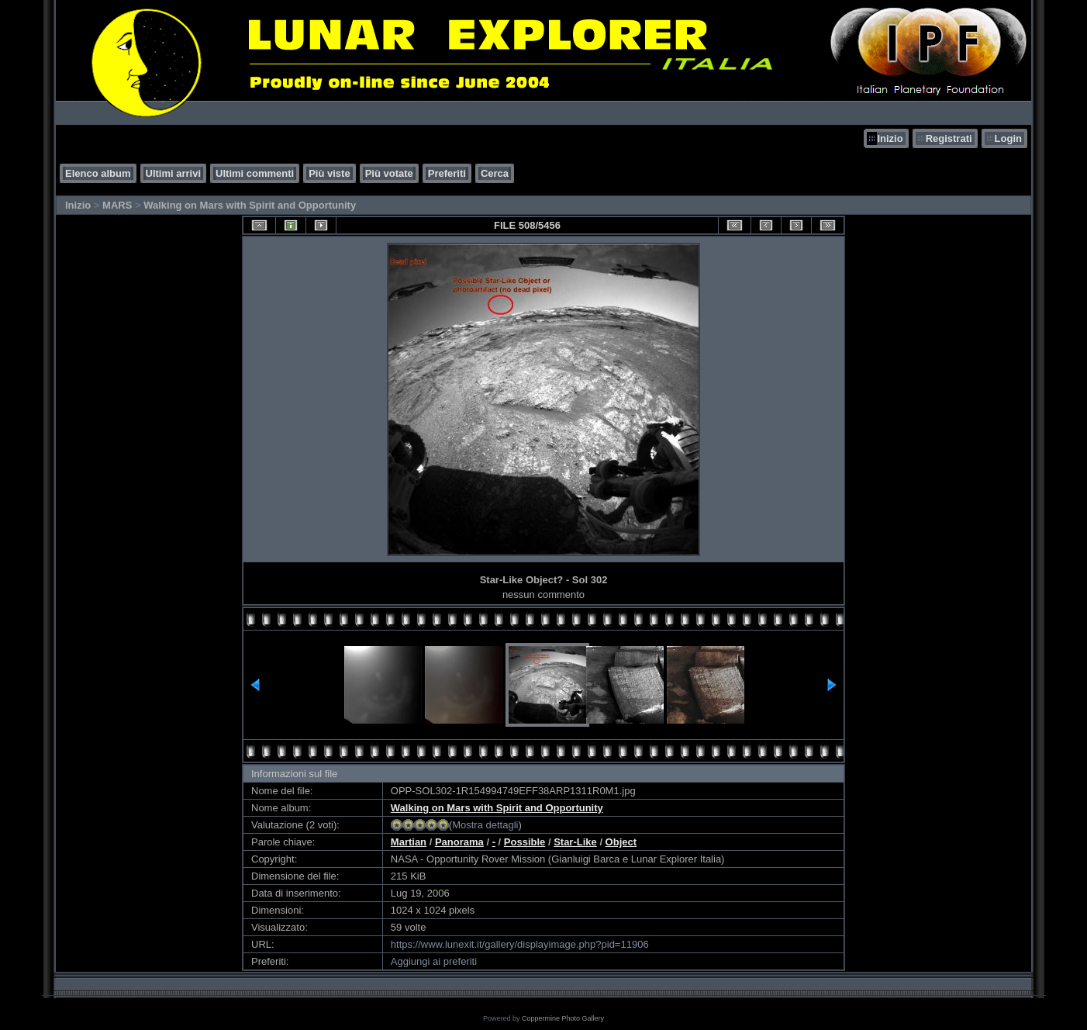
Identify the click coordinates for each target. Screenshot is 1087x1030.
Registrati (949, 138)
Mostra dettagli (485, 825)
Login (1008, 138)
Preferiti (447, 173)
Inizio (889, 138)
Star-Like (575, 842)
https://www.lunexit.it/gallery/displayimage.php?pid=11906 (520, 944)
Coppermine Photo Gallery (563, 1018)
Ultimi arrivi (174, 173)
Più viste (329, 173)
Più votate (389, 173)
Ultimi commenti (255, 173)
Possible (524, 842)
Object (621, 842)
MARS (117, 205)
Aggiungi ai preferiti (434, 961)
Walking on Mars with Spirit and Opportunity (249, 205)
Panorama (459, 842)
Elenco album (98, 173)
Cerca (495, 173)
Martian (408, 842)
